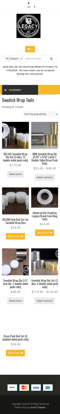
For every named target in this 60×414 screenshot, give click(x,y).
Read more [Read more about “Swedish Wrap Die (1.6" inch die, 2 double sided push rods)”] (15, 300)
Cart (29, 6)
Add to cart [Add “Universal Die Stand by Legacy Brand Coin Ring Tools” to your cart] (43, 232)
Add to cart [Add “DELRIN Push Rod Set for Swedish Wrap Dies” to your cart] (14, 236)
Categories (12, 90)
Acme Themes (38, 407)
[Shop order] (40, 114)
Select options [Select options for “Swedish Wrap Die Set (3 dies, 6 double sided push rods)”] (45, 300)
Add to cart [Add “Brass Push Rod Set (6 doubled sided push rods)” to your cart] (14, 352)
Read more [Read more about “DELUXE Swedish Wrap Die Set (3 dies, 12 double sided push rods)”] (15, 174)
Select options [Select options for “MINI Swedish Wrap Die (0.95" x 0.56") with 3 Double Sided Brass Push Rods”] (45, 177)
